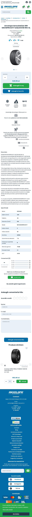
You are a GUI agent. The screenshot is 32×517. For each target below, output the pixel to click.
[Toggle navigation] (2, 7)
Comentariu (5, 319)
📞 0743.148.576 (5, 3)
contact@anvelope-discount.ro (16, 403)
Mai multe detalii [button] (8, 509)
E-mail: (3, 312)
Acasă (2, 18)
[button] (2, 59)
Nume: (3, 304)
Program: (16, 405)
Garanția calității (17, 445)
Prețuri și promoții (16, 438)
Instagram (15, 484)
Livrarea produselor (16, 432)
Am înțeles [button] (16, 514)
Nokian (23, 18)
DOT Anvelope (16, 434)
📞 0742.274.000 (14, 3)
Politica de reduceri (16, 456)
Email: (16, 401)
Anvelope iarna (16, 18)
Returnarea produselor (16, 443)
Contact (16, 428)
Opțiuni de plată (16, 441)
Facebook (15, 479)
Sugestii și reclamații (16, 458)
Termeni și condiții (16, 449)
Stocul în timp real (16, 436)
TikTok (15, 488)
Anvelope (8, 18)
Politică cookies (16, 454)
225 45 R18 (3, 19)
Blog (16, 430)
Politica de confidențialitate (16, 451)
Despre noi (16, 447)
